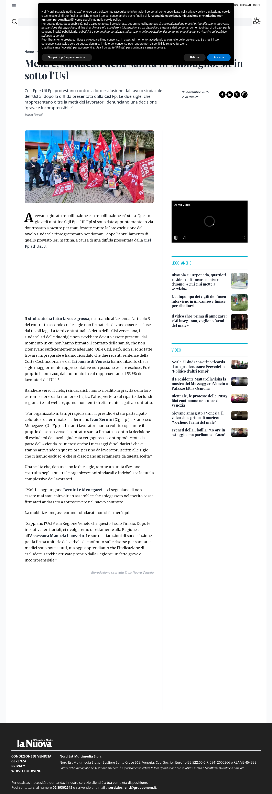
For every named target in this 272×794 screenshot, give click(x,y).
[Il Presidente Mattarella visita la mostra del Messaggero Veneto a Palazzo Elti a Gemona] (200, 384)
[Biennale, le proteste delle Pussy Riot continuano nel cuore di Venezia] (200, 401)
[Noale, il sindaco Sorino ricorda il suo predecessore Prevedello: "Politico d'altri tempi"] (200, 367)
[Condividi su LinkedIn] (229, 94)
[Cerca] (14, 21)
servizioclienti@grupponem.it (132, 787)
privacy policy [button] (196, 8)
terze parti (104, 20)
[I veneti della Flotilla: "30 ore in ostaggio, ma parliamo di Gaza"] (200, 432)
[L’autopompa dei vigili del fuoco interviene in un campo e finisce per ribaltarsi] (200, 301)
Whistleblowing (26, 771)
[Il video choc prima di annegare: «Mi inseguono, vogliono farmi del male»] (200, 321)
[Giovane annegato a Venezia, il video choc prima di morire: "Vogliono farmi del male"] (200, 418)
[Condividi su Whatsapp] (244, 94)
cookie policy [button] (112, 16)
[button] (209, 221)
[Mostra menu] (13, 5)
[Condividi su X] (237, 94)
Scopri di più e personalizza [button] (67, 54)
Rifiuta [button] (194, 54)
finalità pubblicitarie (65, 28)
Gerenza (18, 761)
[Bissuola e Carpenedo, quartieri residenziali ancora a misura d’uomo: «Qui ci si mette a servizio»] (200, 282)
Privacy (18, 766)
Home (29, 51)
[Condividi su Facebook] (222, 94)
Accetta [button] (219, 54)
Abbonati (245, 5)
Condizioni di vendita (31, 756)
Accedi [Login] (256, 5)
